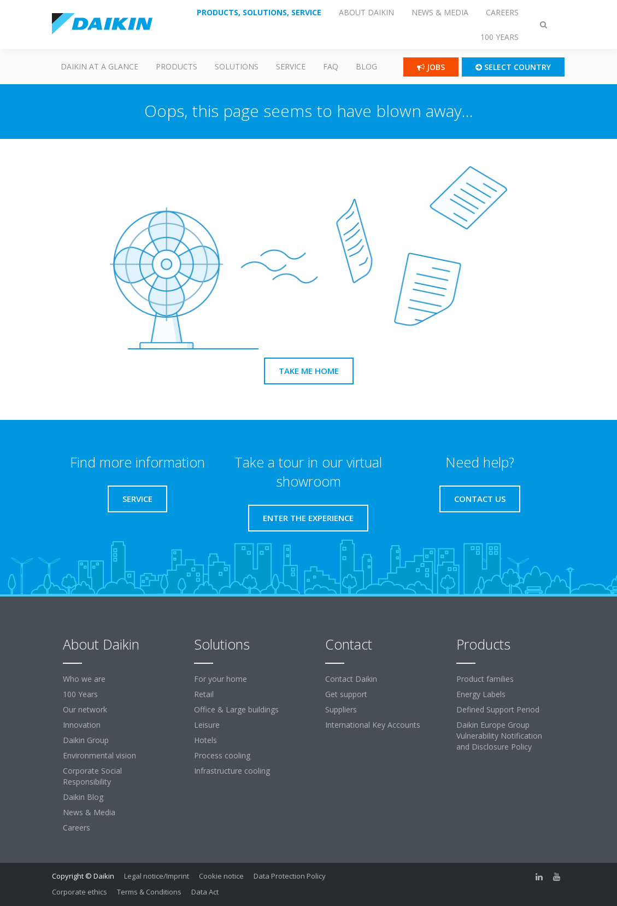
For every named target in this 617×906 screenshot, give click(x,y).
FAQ (330, 66)
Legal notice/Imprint (156, 876)
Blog (366, 66)
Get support (346, 694)
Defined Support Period (497, 709)
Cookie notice (221, 876)
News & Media (89, 812)
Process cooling (222, 755)
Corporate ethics (79, 892)
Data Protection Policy (290, 876)
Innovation (82, 725)
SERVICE (290, 66)
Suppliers (341, 709)
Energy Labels (481, 694)
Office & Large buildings (236, 709)
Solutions (236, 66)
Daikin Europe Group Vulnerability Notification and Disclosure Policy (499, 736)
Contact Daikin (351, 679)
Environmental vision (99, 755)
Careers (76, 827)
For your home (220, 679)
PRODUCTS (176, 66)
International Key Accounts (372, 725)
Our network (85, 709)
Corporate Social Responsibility (92, 776)
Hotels (205, 740)
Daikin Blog (83, 797)
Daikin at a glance (99, 66)
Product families (485, 679)
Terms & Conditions (149, 892)
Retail (204, 694)
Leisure (207, 725)
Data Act (205, 892)
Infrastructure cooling (232, 770)
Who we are (84, 679)
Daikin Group (86, 740)
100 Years (80, 694)
